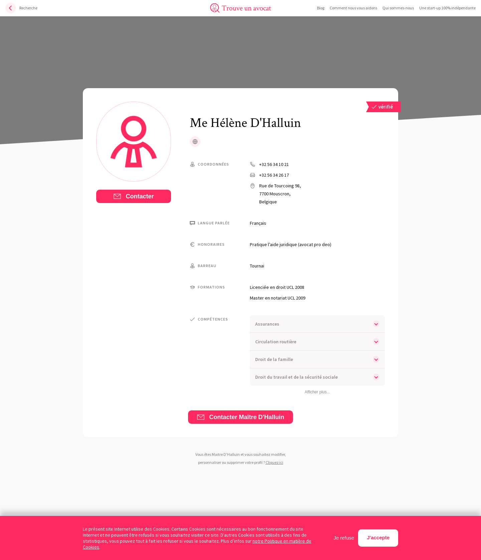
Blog (320, 7)
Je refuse (344, 538)
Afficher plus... (317, 392)
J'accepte (378, 537)
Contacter (133, 196)
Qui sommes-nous (398, 7)
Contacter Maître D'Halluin (240, 417)
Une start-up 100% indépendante (447, 7)
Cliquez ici (274, 462)
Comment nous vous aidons (353, 7)
